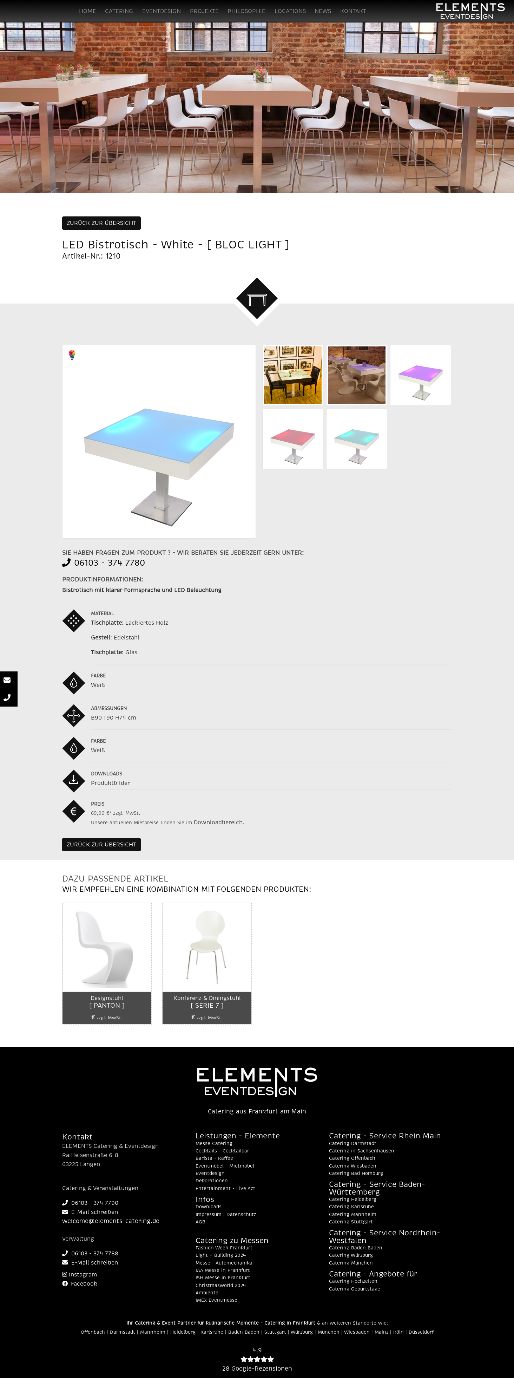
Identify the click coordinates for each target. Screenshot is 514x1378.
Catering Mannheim (352, 1214)
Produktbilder (110, 783)
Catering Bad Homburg (356, 1173)
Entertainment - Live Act (225, 1188)
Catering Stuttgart (351, 1222)
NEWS (323, 11)
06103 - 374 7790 (90, 1203)
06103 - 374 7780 (103, 562)
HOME (87, 11)
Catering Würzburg (351, 1255)
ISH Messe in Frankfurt (223, 1278)
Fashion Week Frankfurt (224, 1248)
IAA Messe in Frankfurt (223, 1270)
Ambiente (207, 1293)
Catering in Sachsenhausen (361, 1151)
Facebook (79, 1284)
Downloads (209, 1207)
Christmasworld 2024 (221, 1285)
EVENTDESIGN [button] (161, 11)
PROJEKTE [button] (204, 11)
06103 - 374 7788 (90, 1253)
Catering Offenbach (352, 1158)
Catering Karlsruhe (351, 1207)
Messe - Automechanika (224, 1263)
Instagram (79, 1275)
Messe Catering (214, 1143)
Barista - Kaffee (214, 1158)
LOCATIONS (290, 11)
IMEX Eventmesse (216, 1300)
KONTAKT (353, 11)
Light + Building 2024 (221, 1255)
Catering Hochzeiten (353, 1281)
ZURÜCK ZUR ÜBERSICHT (101, 223)
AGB (200, 1222)
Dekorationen (212, 1181)
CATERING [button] (119, 11)
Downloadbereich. (219, 822)
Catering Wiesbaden (352, 1166)
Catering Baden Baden (355, 1248)
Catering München (351, 1263)
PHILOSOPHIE (246, 11)
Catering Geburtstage (354, 1289)
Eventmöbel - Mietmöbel (225, 1166)
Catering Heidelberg (352, 1199)
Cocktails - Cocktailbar (222, 1151)
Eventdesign (210, 1173)
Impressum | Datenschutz (226, 1214)
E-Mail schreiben (90, 1212)
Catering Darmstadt (352, 1143)
